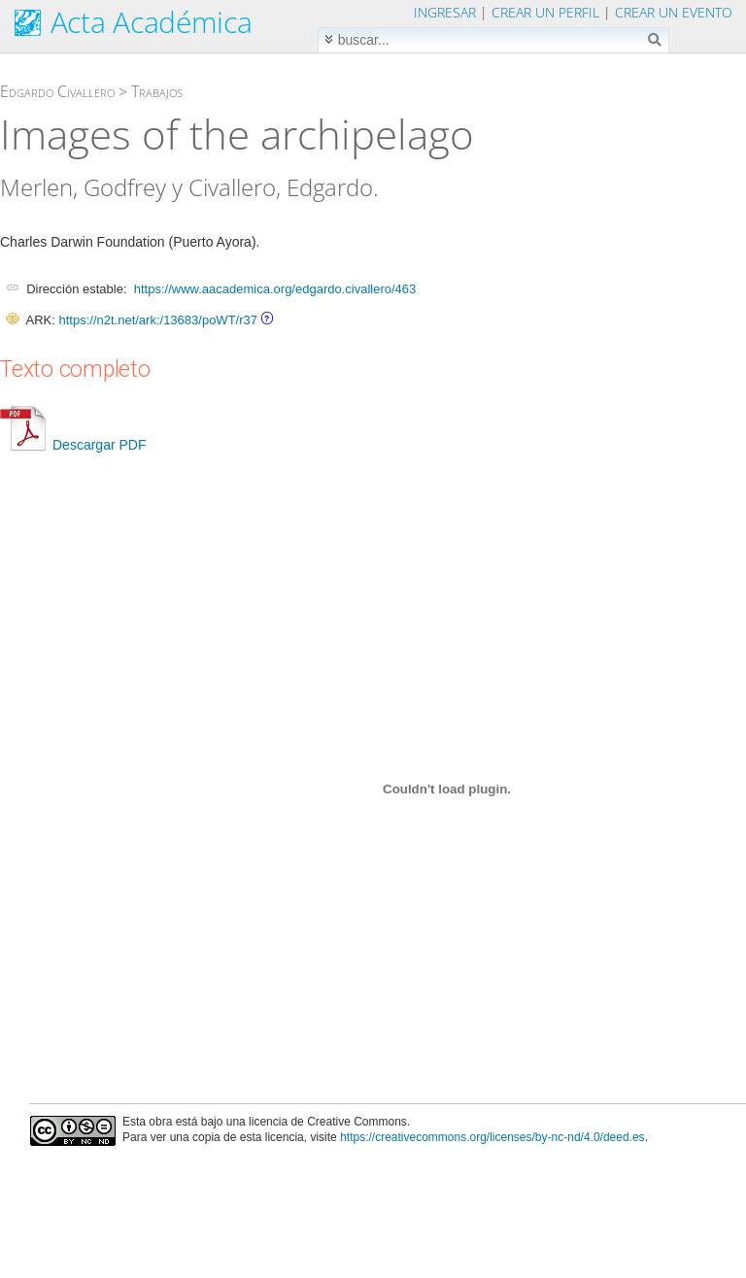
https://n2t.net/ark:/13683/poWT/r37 (157, 320)
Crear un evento (673, 12)
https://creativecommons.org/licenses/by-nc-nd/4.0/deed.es (492, 1137)
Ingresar (445, 12)
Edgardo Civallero (57, 91)
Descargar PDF (73, 445)
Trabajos (157, 91)
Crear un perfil (545, 12)
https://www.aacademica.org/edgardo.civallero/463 (275, 289)
